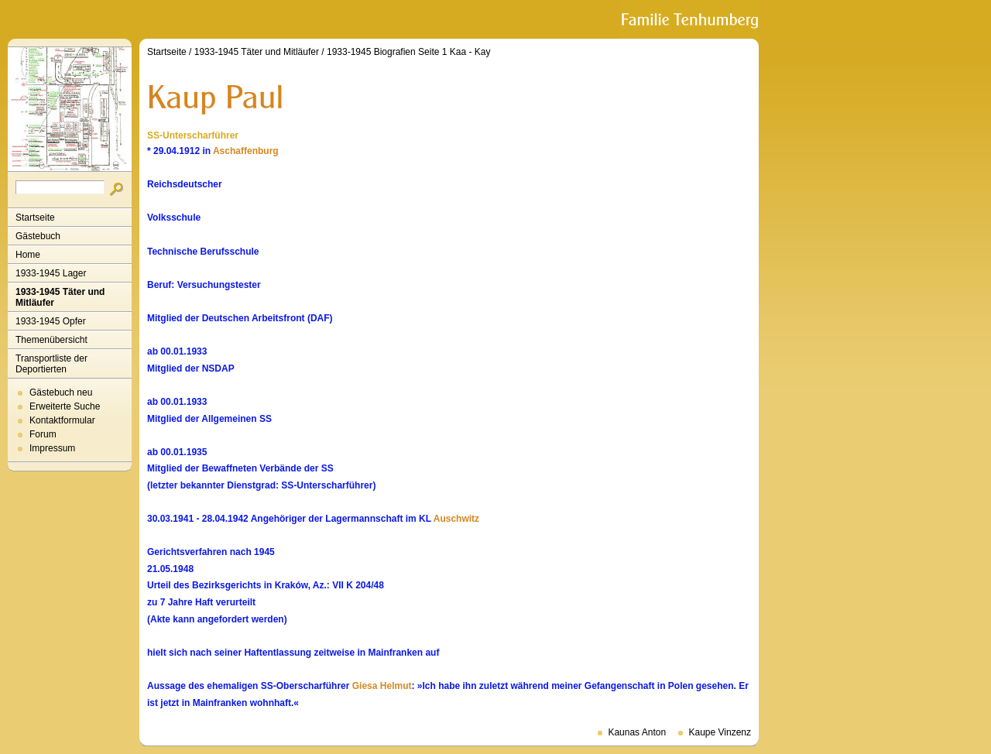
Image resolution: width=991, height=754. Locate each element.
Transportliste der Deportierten (51, 364)
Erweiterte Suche (64, 406)
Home (27, 254)
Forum (43, 434)
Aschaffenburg (246, 151)
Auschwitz (456, 518)
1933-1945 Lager (50, 273)
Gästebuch (37, 236)
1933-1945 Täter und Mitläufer (60, 297)
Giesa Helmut (382, 685)
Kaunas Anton (637, 732)
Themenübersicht (51, 339)
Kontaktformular (62, 420)
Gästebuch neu (60, 392)
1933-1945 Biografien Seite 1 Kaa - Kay (408, 51)
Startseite (35, 217)
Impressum (52, 448)
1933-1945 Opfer (50, 321)
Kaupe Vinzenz (719, 732)
